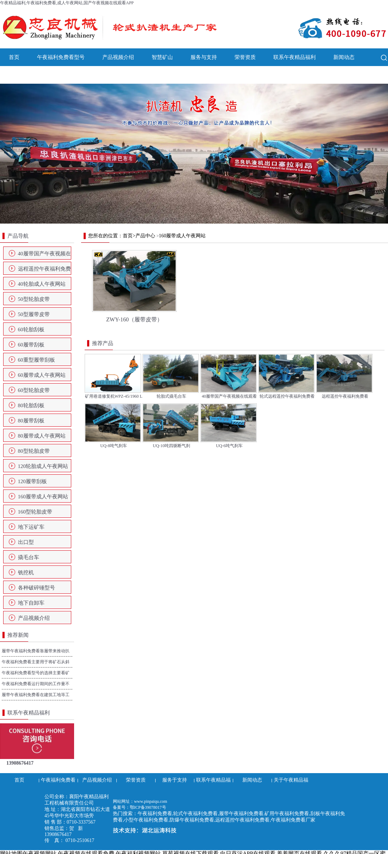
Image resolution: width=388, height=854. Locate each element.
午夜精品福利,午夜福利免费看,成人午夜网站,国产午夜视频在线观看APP (67, 2)
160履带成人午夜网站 (43, 496)
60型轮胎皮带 (34, 390)
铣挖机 (26, 572)
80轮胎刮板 (31, 405)
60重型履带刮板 (36, 360)
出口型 (26, 542)
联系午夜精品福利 (294, 57)
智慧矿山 (162, 57)
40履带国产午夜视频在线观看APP (44, 256)
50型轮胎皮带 (34, 299)
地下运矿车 (31, 527)
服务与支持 (203, 57)
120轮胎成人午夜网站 (43, 466)
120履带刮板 (32, 481)
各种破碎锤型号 (36, 588)
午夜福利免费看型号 (61, 57)
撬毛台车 (28, 557)
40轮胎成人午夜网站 (42, 284)
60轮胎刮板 (31, 329)
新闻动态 (343, 57)
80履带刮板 (31, 420)
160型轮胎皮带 (35, 512)
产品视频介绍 (118, 57)
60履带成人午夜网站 (42, 375)
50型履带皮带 (34, 314)
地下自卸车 (31, 603)
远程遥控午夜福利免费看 (44, 271)
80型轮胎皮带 (34, 451)
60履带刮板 (31, 345)
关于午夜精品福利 (30, 75)
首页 (14, 57)
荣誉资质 (245, 57)
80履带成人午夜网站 (42, 436)
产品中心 (145, 235)
